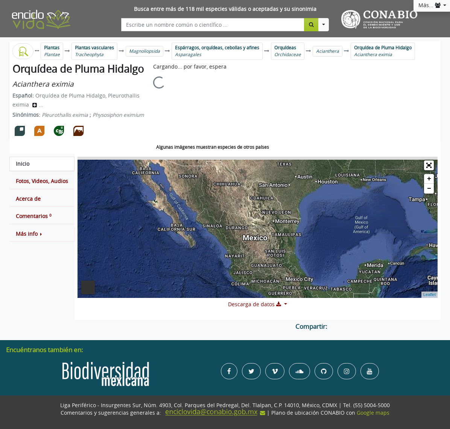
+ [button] (429, 178)
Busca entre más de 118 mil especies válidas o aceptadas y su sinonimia (225, 9)
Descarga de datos (255, 304)
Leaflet (429, 294)
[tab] (41, 164)
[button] (41, 234)
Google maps (373, 412)
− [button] (429, 188)
